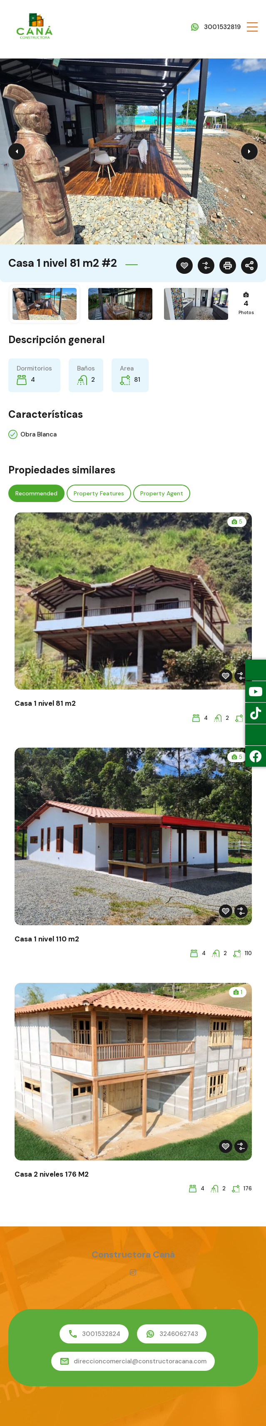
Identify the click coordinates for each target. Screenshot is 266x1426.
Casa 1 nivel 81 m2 (45, 703)
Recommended (36, 493)
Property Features (99, 493)
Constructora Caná (133, 1254)
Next (249, 151)
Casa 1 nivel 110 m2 (47, 938)
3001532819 (222, 27)
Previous (16, 151)
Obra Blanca (38, 434)
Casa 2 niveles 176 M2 (52, 1174)
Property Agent (161, 493)
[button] (252, 27)
